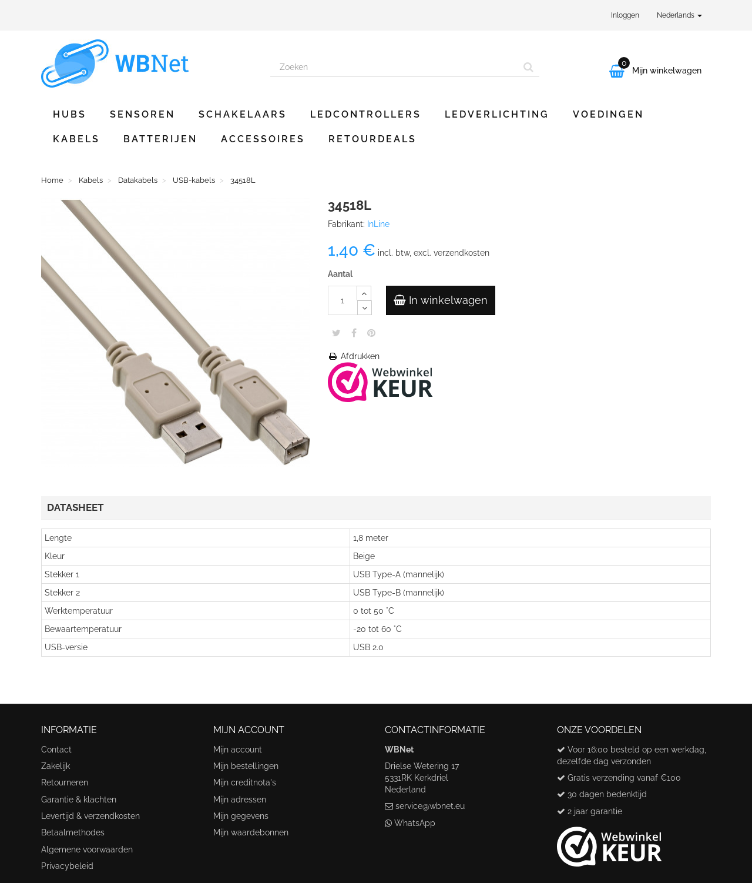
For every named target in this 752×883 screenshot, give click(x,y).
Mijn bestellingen (245, 766)
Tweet (336, 332)
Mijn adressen (239, 799)
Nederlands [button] (679, 15)
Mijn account (237, 749)
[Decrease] (364, 307)
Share (354, 332)
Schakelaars (243, 114)
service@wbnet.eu (430, 806)
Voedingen (608, 114)
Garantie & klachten (78, 799)
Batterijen (160, 139)
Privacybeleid (67, 866)
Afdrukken (354, 356)
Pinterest (371, 332)
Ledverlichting (497, 114)
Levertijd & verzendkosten (90, 816)
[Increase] (364, 293)
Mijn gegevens (240, 816)
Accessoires (263, 139)
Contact (56, 749)
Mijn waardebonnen (250, 832)
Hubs (69, 114)
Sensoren (142, 114)
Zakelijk (55, 766)
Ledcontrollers (365, 114)
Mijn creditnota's (244, 782)
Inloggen (625, 15)
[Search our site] (394, 67)
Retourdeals (372, 139)
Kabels (76, 139)
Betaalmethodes (73, 832)
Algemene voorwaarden (87, 849)
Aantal (340, 274)
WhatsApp (414, 823)
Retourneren (64, 782)
